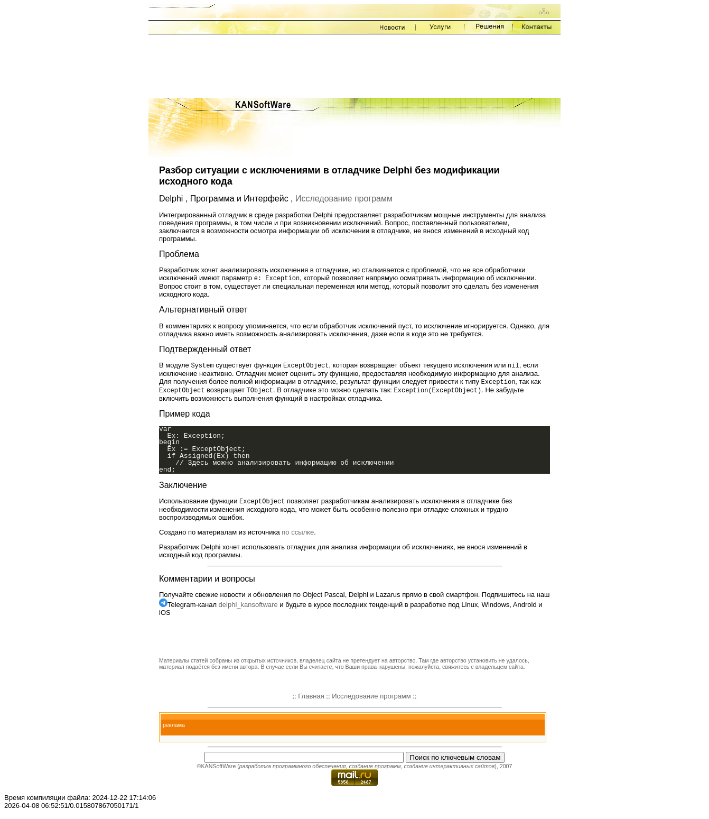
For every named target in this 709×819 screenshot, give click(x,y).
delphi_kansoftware (248, 607)
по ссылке (298, 535)
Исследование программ (344, 198)
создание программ (374, 769)
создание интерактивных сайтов (449, 769)
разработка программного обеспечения (292, 769)
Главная (311, 699)
